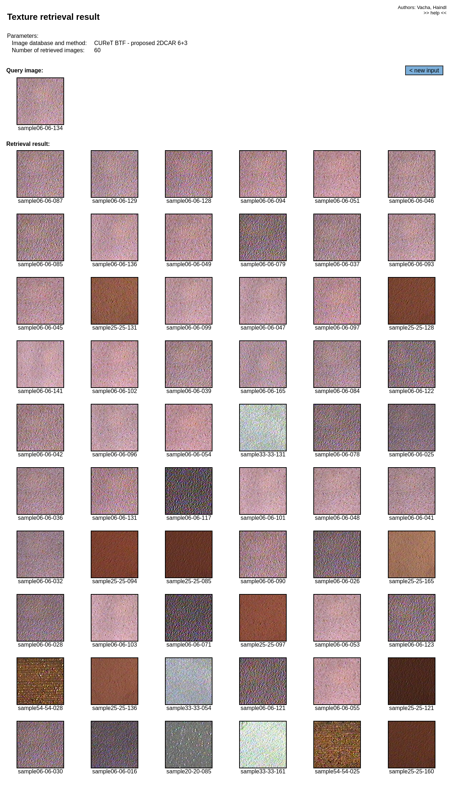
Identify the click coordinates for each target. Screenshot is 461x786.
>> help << (435, 12)
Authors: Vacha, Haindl (422, 7)
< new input (424, 70)
